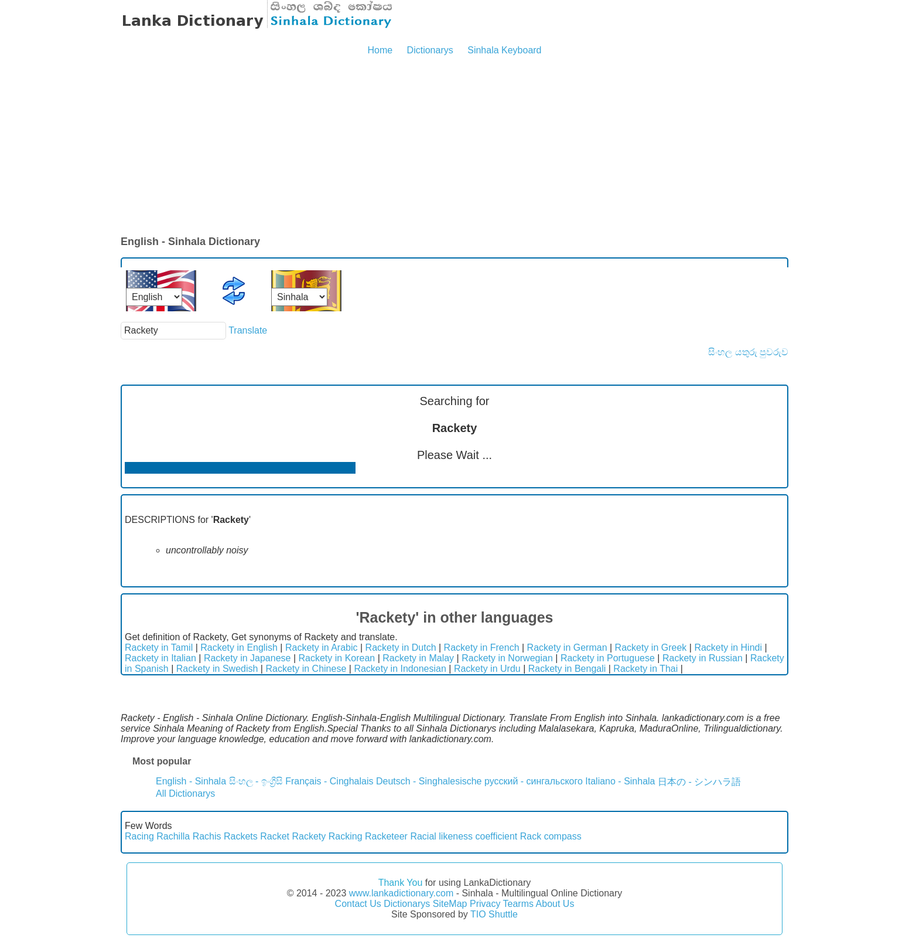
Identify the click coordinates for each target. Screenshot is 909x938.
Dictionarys (430, 50)
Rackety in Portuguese (608, 658)
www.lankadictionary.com (401, 893)
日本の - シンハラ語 (699, 782)
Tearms (518, 904)
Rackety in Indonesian (400, 669)
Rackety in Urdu (487, 669)
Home (379, 50)
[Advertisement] (454, 146)
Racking (346, 836)
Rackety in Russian (702, 658)
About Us (555, 904)
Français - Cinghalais (329, 781)
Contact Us (358, 904)
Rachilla (173, 836)
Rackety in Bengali (567, 669)
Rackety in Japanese (247, 658)
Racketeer (386, 836)
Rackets (241, 836)
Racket (274, 836)
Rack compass (551, 836)
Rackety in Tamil (159, 647)
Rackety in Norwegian (507, 658)
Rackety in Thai (645, 669)
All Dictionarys (185, 793)
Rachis (207, 836)
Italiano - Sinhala (620, 781)
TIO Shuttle (494, 914)
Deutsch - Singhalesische (429, 781)
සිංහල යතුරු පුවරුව (748, 352)
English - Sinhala (191, 781)
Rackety (309, 836)
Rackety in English (239, 647)
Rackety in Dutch (400, 647)
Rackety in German (567, 647)
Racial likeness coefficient (463, 836)
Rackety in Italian (160, 658)
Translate (247, 330)
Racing (139, 836)
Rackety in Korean (337, 658)
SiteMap (450, 904)
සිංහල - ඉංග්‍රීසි (256, 781)
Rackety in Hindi (728, 647)
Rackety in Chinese (305, 669)
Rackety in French (482, 647)
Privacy (485, 904)
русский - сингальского (533, 781)
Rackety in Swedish (217, 669)
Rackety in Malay (418, 658)
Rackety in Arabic (321, 647)
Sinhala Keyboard (504, 50)
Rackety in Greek (651, 647)
